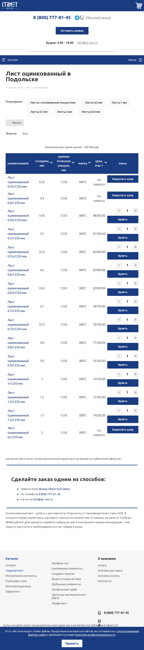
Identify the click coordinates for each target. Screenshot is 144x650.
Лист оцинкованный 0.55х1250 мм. (18, 252)
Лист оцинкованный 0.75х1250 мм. (18, 324)
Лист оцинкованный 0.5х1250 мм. (18, 234)
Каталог (12, 558)
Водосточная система (66, 579)
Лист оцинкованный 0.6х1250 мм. (18, 270)
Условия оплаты (109, 575)
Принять (72, 643)
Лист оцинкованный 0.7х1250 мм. (18, 306)
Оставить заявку (72, 30)
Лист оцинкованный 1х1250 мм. (18, 379)
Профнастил (60, 563)
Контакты (105, 581)
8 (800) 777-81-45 (52, 17)
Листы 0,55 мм (90, 111)
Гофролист (13, 591)
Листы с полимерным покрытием (53, 102)
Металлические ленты (21, 575)
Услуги (102, 565)
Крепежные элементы (67, 568)
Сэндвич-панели (63, 573)
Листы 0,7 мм (38, 111)
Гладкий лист (15, 570)
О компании (107, 558)
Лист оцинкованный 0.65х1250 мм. (18, 288)
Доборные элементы (66, 584)
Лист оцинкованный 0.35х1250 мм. (18, 182)
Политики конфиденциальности (95, 634)
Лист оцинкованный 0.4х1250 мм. (18, 198)
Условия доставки (110, 570)
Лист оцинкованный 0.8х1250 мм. (18, 343)
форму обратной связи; (54, 488)
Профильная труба (64, 589)
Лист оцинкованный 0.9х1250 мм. (18, 361)
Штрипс (11, 565)
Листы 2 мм (64, 111)
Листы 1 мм (119, 102)
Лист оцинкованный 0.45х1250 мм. (18, 215)
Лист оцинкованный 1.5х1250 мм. (18, 415)
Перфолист (59, 603)
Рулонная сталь (16, 581)
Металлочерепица (18, 586)
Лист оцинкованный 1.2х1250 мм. (18, 397)
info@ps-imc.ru (87, 42)
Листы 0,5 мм (93, 102)
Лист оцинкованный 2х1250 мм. (18, 432)
